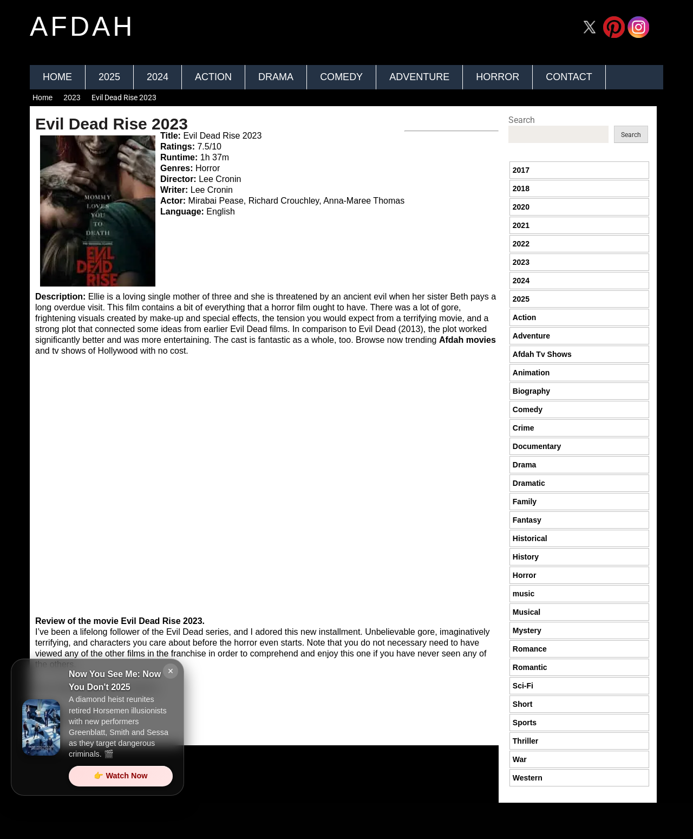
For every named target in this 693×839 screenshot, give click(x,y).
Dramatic (529, 483)
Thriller (525, 741)
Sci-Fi (523, 685)
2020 (521, 207)
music (523, 593)
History (526, 556)
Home (57, 76)
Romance (530, 649)
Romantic (530, 667)
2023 (71, 97)
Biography (531, 391)
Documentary (537, 446)
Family (525, 501)
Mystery (527, 630)
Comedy (341, 76)
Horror (497, 76)
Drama (275, 76)
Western (527, 777)
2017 (521, 170)
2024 (157, 76)
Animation (531, 372)
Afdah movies (467, 339)
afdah (82, 26)
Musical (526, 612)
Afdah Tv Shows (542, 354)
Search (521, 120)
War (520, 759)
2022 (521, 243)
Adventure (419, 76)
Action (213, 76)
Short (523, 704)
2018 (521, 188)
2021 (521, 225)
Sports (525, 722)
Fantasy (527, 520)
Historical (530, 538)
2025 (109, 76)
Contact (569, 76)
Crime (523, 428)
